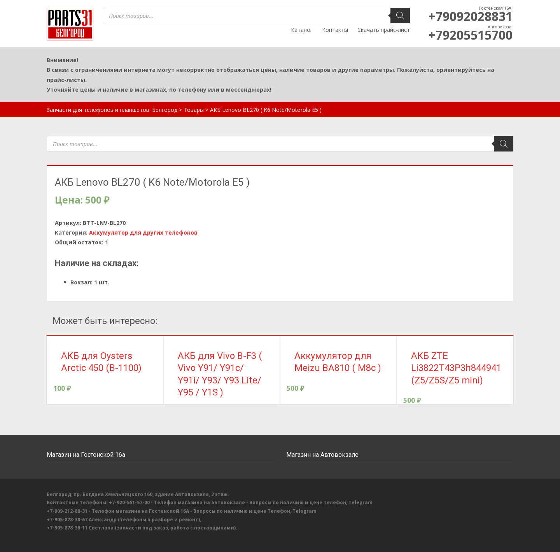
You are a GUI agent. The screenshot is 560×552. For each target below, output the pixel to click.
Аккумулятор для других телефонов (143, 232)
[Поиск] (400, 15)
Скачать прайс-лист (383, 29)
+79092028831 (471, 16)
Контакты (335, 29)
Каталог (302, 29)
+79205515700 (471, 34)
